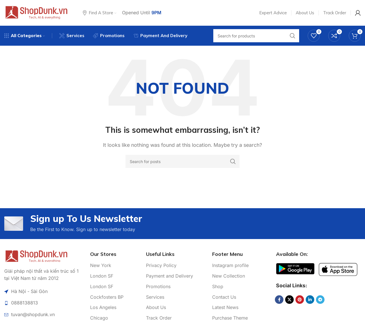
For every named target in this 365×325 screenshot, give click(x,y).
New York (100, 265)
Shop (217, 286)
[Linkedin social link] (310, 299)
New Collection (228, 276)
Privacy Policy (161, 265)
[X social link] (289, 299)
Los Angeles (103, 307)
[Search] (182, 161)
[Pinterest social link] (299, 299)
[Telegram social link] (320, 299)
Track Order (159, 318)
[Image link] (36, 255)
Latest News (225, 307)
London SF (101, 276)
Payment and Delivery (169, 276)
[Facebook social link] (279, 299)
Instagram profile (230, 265)
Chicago (99, 318)
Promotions (158, 286)
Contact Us (224, 297)
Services (155, 297)
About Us (156, 307)
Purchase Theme (230, 318)
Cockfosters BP (106, 297)
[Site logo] (36, 12)
